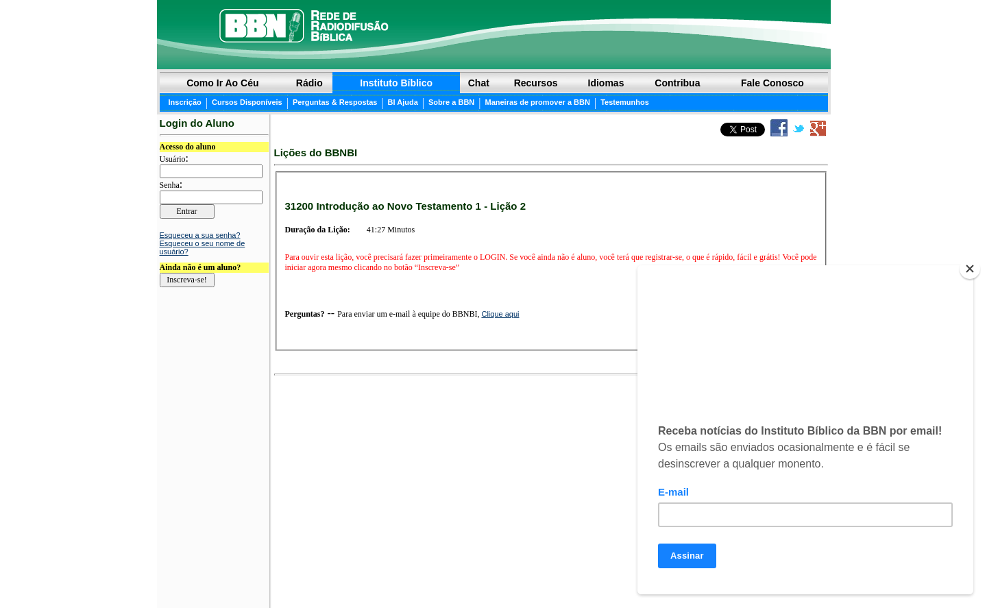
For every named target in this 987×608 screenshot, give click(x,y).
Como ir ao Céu (222, 82)
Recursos (536, 82)
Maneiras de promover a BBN (537, 102)
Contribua (677, 82)
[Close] (970, 268)
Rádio (309, 82)
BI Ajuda (403, 102)
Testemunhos (624, 102)
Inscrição (185, 102)
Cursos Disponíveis (247, 102)
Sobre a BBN (451, 102)
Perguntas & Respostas (335, 102)
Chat (478, 82)
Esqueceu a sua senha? (200, 235)
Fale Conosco (772, 82)
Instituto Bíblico (396, 82)
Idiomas (606, 82)
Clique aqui (500, 314)
